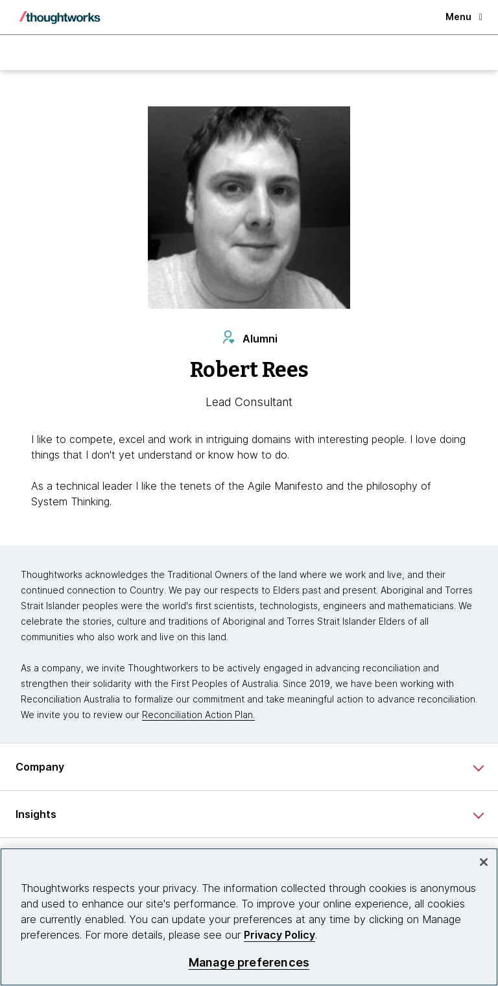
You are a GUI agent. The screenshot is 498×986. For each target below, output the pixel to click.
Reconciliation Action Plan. (198, 714)
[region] (249, 917)
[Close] (483, 862)
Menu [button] (463, 16)
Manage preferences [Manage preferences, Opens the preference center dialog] (249, 962)
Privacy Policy (279, 934)
